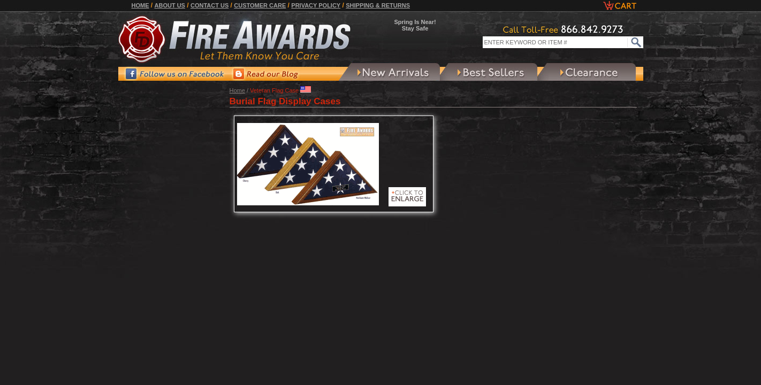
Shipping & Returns (378, 5)
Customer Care (260, 5)
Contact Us (210, 5)
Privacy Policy (315, 5)
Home (140, 5)
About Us (170, 5)
